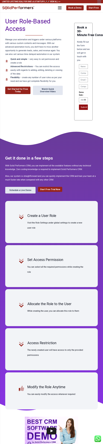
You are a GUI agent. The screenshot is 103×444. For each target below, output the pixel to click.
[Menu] (59, 8)
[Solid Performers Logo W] (18, 8)
